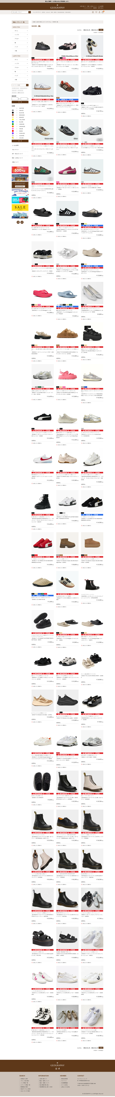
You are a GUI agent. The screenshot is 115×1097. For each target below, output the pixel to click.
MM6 (52, 12)
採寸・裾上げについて (17, 153)
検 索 (20, 102)
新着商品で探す (24, 1091)
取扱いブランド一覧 (19, 22)
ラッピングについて (88, 8)
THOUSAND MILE (60, 12)
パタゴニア (48, 12)
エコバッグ (14, 90)
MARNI (55, 12)
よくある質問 (100, 6)
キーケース (14, 92)
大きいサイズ (15, 149)
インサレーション (15, 88)
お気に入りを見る (65, 1091)
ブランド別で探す (25, 1085)
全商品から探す (24, 1083)
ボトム (16, 30)
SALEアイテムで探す (26, 1093)
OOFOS (43, 12)
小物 (16, 50)
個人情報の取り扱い (44, 1089)
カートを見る (64, 1089)
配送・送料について (44, 1085)
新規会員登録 (64, 1083)
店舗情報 (95, 8)
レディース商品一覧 (25, 1089)
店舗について (15, 162)
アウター (17, 38)
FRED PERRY (68, 12)
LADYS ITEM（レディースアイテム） (44, 21)
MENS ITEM (16, 27)
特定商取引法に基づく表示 (46, 1091)
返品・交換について (44, 1087)
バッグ (16, 46)
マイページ (64, 1085)
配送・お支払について (92, 6)
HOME (34, 21)
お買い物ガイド (83, 6)
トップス (17, 34)
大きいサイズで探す (25, 1095)
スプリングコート (23, 88)
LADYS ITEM (16, 56)
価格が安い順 (86, 30)
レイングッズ (20, 90)
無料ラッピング (21, 92)
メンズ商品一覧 (24, 1087)
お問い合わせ (100, 8)
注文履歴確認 (64, 1087)
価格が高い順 (94, 30)
